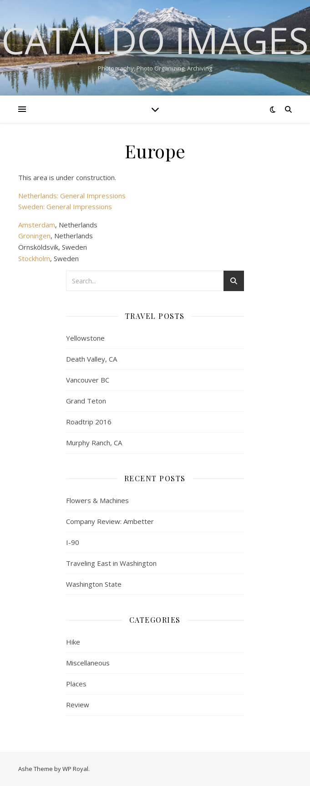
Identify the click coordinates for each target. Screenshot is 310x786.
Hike (73, 641)
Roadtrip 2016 (89, 421)
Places (76, 683)
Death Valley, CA (91, 358)
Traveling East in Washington (111, 563)
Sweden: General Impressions (65, 206)
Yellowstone (85, 338)
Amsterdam (36, 224)
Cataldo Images (155, 40)
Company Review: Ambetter (110, 521)
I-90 (72, 542)
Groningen (34, 235)
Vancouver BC (87, 379)
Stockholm (34, 258)
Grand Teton (86, 400)
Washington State (94, 584)
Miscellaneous (88, 662)
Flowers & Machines (97, 500)
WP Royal (75, 769)
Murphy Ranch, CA (94, 442)
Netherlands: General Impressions (72, 195)
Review (77, 704)
